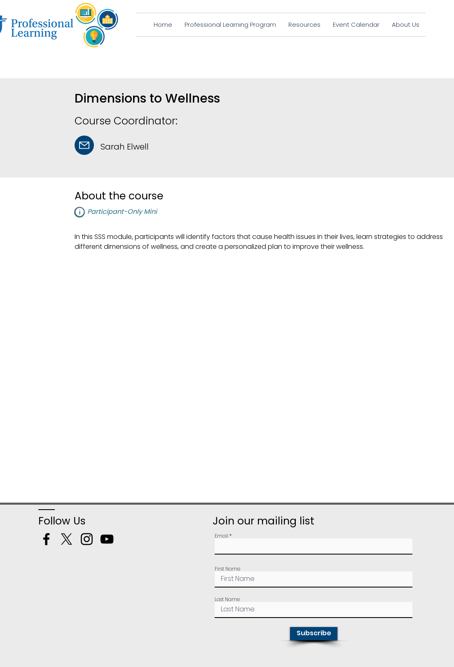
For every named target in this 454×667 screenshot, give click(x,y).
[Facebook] (46, 539)
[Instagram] (87, 539)
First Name (227, 568)
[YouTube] (107, 539)
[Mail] (84, 145)
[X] (67, 539)
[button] (79, 212)
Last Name (227, 599)
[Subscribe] (313, 633)
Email (221, 536)
